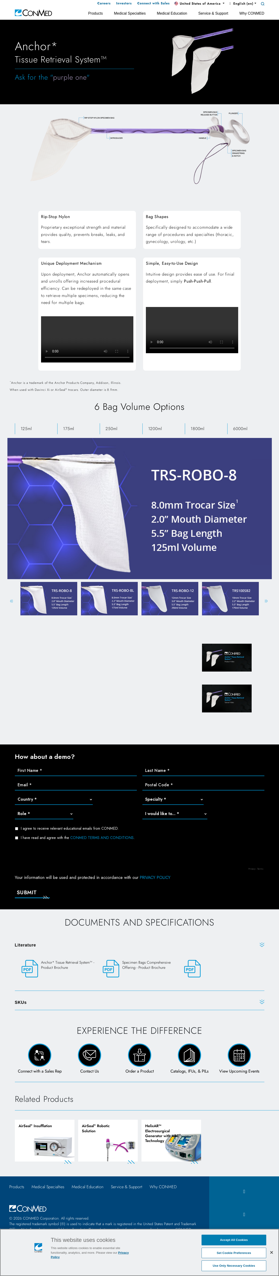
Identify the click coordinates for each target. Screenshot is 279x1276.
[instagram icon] (244, 1214)
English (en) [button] (240, 3)
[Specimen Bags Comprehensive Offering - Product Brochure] (139, 969)
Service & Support (126, 1187)
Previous (11, 601)
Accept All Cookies (234, 1240)
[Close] (271, 1252)
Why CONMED (163, 1187)
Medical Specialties (48, 1187)
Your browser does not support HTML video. (87, 339)
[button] (199, 4)
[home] (33, 12)
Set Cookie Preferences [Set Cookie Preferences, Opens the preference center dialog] (234, 1253)
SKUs (21, 1002)
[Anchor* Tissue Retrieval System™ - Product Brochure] (58, 969)
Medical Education (87, 1187)
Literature (25, 945)
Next (266, 601)
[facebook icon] (244, 1191)
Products (16, 1187)
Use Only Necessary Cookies (234, 1265)
